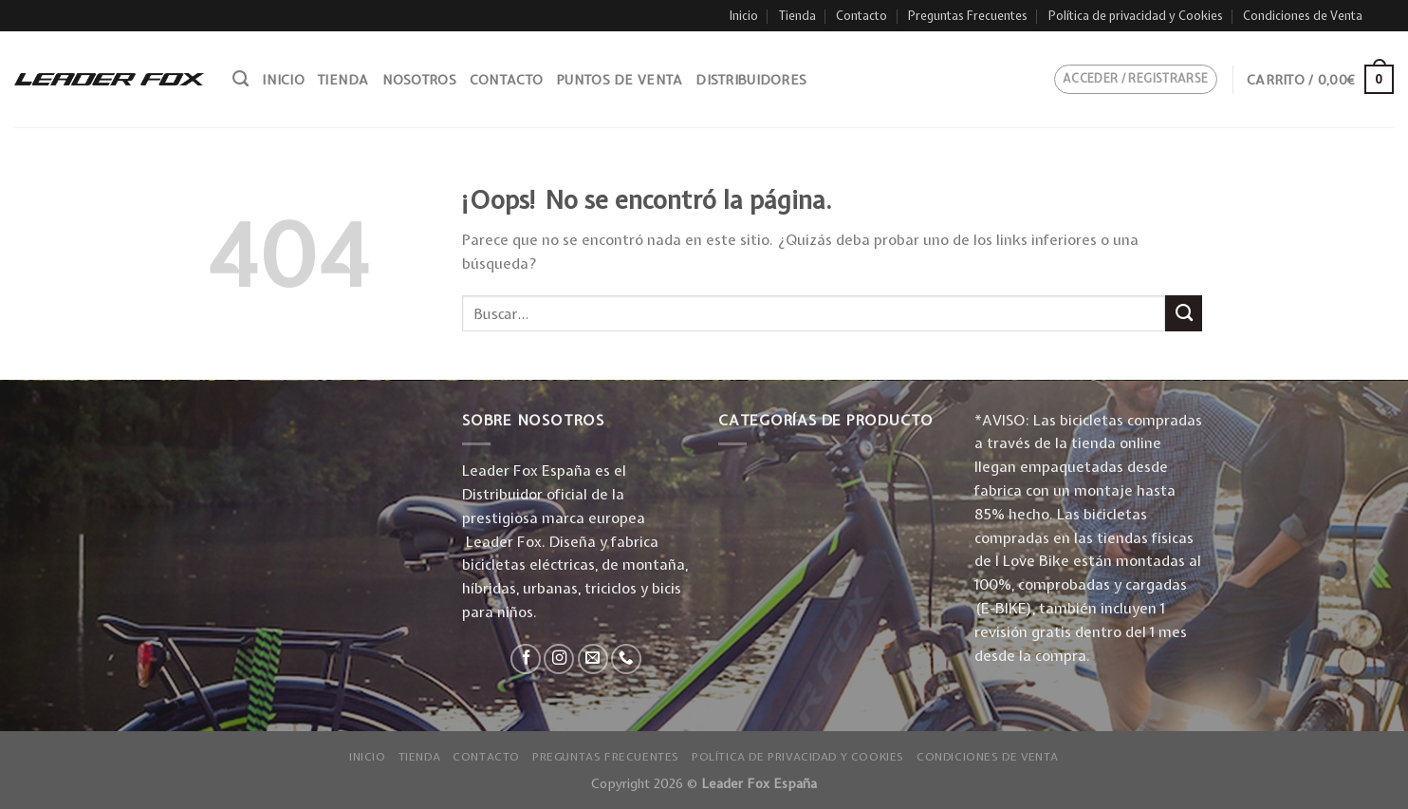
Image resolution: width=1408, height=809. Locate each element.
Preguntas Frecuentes (968, 16)
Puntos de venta (619, 79)
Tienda (797, 16)
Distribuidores (750, 79)
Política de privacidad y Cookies (1135, 16)
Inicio (744, 16)
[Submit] (1183, 313)
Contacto (861, 16)
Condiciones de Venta (1302, 16)
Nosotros (419, 79)
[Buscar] (240, 79)
